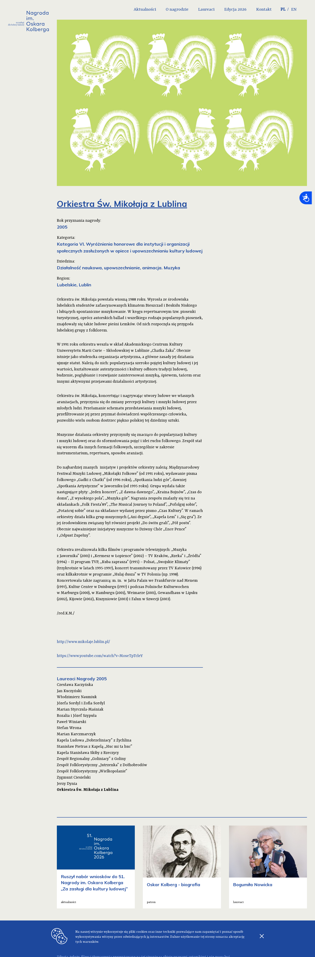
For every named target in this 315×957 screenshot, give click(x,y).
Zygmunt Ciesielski (74, 777)
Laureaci (214, 9)
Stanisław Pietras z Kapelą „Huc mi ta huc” (94, 746)
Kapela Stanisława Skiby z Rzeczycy (88, 753)
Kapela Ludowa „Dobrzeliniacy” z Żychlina (94, 740)
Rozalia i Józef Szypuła (77, 716)
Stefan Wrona (69, 728)
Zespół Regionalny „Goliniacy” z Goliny (91, 759)
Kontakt (272, 9)
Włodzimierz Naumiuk (77, 697)
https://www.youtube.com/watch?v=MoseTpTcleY (100, 656)
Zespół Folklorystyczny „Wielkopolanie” (92, 771)
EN (302, 9)
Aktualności (153, 9)
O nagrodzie (185, 9)
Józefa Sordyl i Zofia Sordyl (81, 703)
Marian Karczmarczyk (76, 734)
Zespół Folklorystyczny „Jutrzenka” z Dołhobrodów (102, 765)
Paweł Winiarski (71, 722)
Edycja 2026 (243, 9)
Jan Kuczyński (69, 691)
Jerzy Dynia (67, 784)
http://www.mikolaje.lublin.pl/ (83, 642)
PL (291, 9)
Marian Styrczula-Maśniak (80, 709)
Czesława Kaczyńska (75, 685)
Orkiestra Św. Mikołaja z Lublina (88, 790)
